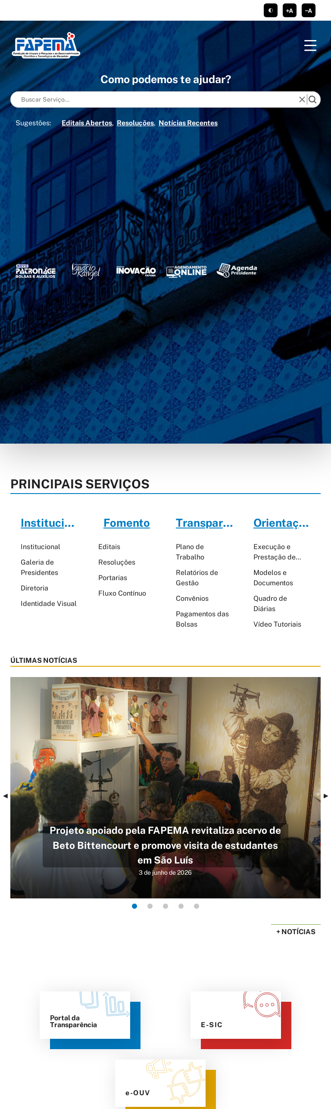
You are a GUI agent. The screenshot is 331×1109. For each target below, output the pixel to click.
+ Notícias (295, 932)
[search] (312, 99)
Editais (109, 547)
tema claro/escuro (271, 10)
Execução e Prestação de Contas (274, 552)
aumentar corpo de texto (290, 10)
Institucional (40, 547)
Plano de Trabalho (190, 552)
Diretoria (34, 588)
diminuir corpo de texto (308, 10)
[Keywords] (156, 99)
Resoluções (135, 123)
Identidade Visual (49, 604)
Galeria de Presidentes (39, 567)
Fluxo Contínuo (122, 593)
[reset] (302, 99)
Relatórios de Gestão (197, 577)
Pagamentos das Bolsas (202, 619)
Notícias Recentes (188, 123)
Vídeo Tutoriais (277, 624)
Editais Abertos (87, 123)
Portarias (112, 578)
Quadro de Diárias (270, 603)
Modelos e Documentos (273, 577)
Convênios (192, 598)
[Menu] (310, 45)
